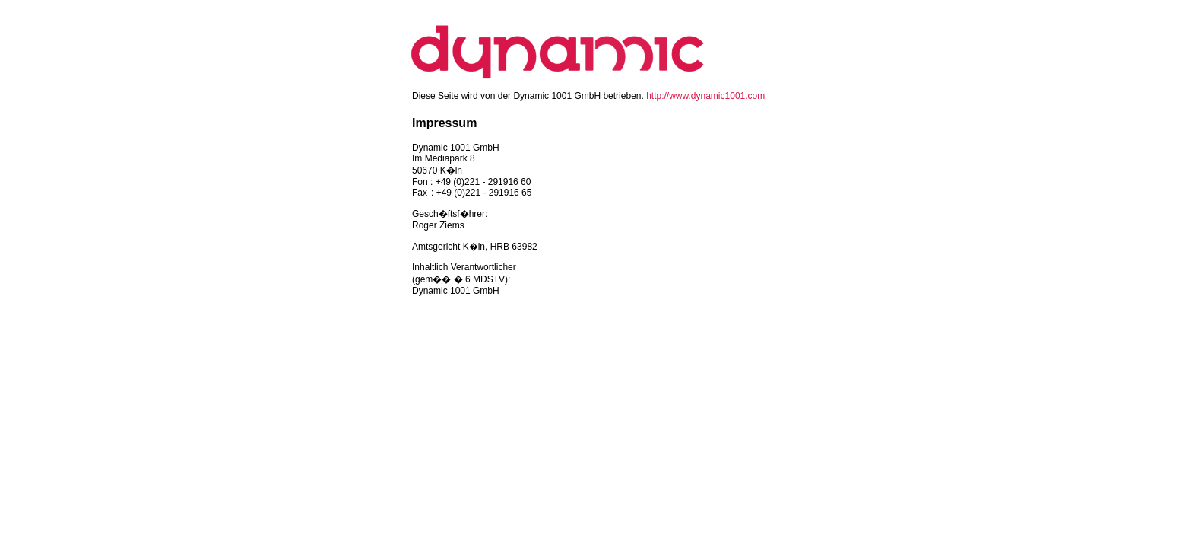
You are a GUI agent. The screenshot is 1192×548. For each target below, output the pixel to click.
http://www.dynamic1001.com (705, 96)
